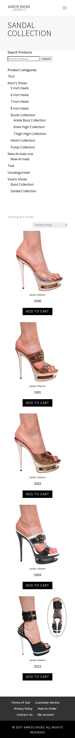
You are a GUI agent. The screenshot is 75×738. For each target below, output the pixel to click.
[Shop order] (50, 225)
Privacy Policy (23, 708)
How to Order (47, 708)
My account (46, 714)
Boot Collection (22, 184)
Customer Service (47, 702)
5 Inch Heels (20, 88)
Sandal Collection (23, 191)
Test (11, 165)
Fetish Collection (23, 140)
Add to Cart (37, 311)
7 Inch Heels (20, 101)
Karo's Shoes (17, 83)
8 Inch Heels (20, 108)
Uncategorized (19, 172)
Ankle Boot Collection (30, 120)
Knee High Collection (29, 127)
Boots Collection (23, 115)
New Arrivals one (20, 154)
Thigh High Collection (30, 134)
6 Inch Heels (20, 95)
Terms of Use (20, 702)
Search (46, 59)
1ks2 (11, 76)
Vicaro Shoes (17, 179)
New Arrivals (20, 159)
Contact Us (24, 714)
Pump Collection (23, 147)
